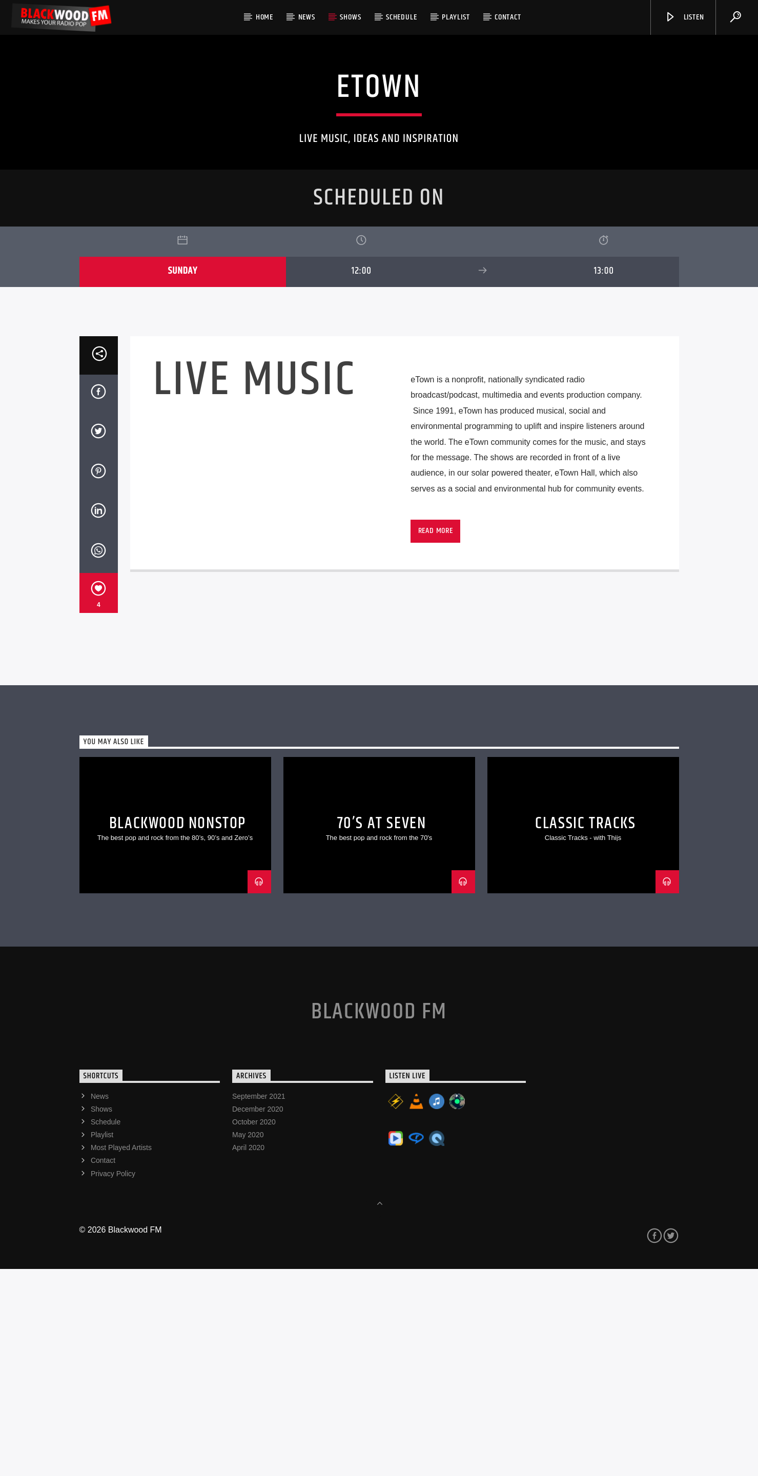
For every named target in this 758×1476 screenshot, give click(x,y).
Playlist (455, 17)
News (306, 17)
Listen (684, 17)
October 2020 (254, 1329)
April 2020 (248, 1354)
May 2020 (247, 1342)
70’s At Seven (381, 1030)
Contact (508, 17)
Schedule (401, 17)
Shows (350, 17)
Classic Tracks (585, 1030)
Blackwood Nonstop (177, 1030)
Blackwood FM (379, 1219)
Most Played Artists (121, 1354)
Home (264, 17)
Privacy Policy (113, 1381)
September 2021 (258, 1303)
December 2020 (257, 1316)
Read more (435, 737)
